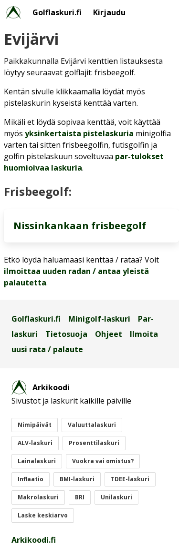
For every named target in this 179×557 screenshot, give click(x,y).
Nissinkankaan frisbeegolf (79, 225)
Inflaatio (30, 479)
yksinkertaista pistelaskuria (79, 133)
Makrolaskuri (38, 497)
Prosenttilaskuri (94, 443)
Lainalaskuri (37, 461)
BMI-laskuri (77, 479)
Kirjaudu (109, 12)
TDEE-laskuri (130, 479)
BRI (79, 497)
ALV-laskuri (35, 443)
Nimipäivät (35, 425)
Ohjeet (108, 334)
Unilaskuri (116, 497)
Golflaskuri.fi (57, 12)
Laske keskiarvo (43, 515)
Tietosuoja (66, 334)
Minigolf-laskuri (99, 319)
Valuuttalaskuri (92, 425)
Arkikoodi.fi (33, 540)
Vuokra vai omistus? (103, 461)
